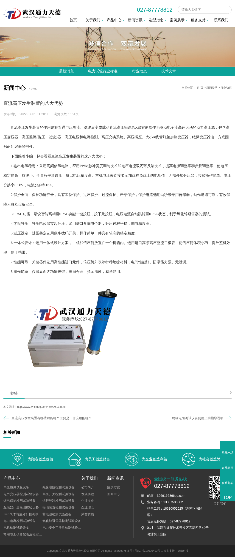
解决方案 (113, 487)
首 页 (200, 87)
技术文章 (168, 71)
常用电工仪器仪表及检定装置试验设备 (30, 534)
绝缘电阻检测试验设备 (58, 487)
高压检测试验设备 (16, 487)
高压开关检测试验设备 (58, 494)
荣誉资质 (87, 514)
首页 (73, 20)
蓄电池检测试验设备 (56, 514)
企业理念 (87, 507)
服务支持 (200, 20)
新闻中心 (113, 494)
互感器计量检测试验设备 (21, 507)
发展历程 (87, 494)
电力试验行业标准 (103, 71)
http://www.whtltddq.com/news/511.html (41, 406)
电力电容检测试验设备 (19, 521)
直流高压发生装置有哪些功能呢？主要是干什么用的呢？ (51, 418)
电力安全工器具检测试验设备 (63, 528)
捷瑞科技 (182, 550)
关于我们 (94, 20)
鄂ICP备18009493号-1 (149, 550)
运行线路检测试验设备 (58, 501)
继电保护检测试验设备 (19, 501)
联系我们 (221, 20)
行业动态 (139, 71)
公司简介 (87, 487)
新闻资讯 (136, 20)
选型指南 (157, 20)
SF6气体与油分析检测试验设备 (25, 514)
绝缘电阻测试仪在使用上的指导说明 (198, 418)
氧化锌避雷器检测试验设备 (61, 521)
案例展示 (178, 20)
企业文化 (87, 501)
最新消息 (66, 71)
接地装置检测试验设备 (58, 507)
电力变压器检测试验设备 (21, 494)
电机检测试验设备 (16, 528)
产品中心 (115, 20)
